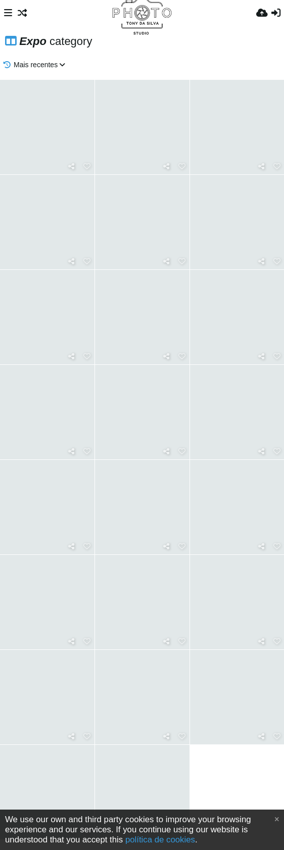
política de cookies (160, 839)
